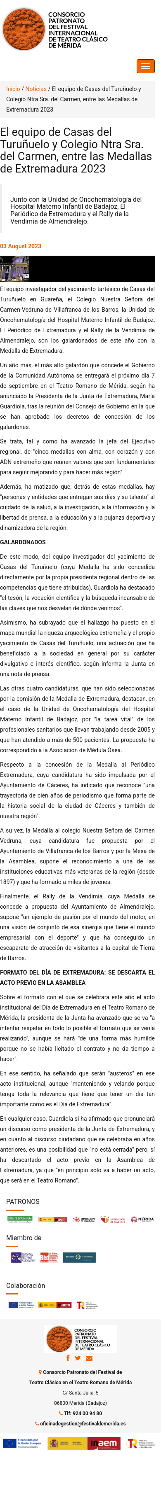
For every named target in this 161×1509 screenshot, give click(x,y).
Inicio (13, 89)
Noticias (36, 89)
